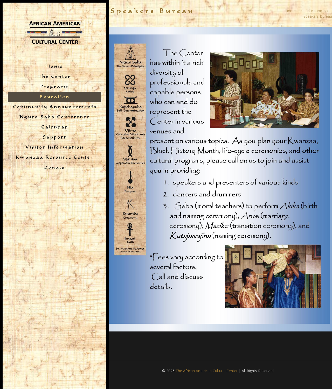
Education (314, 10)
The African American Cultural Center (207, 370)
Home (290, 10)
